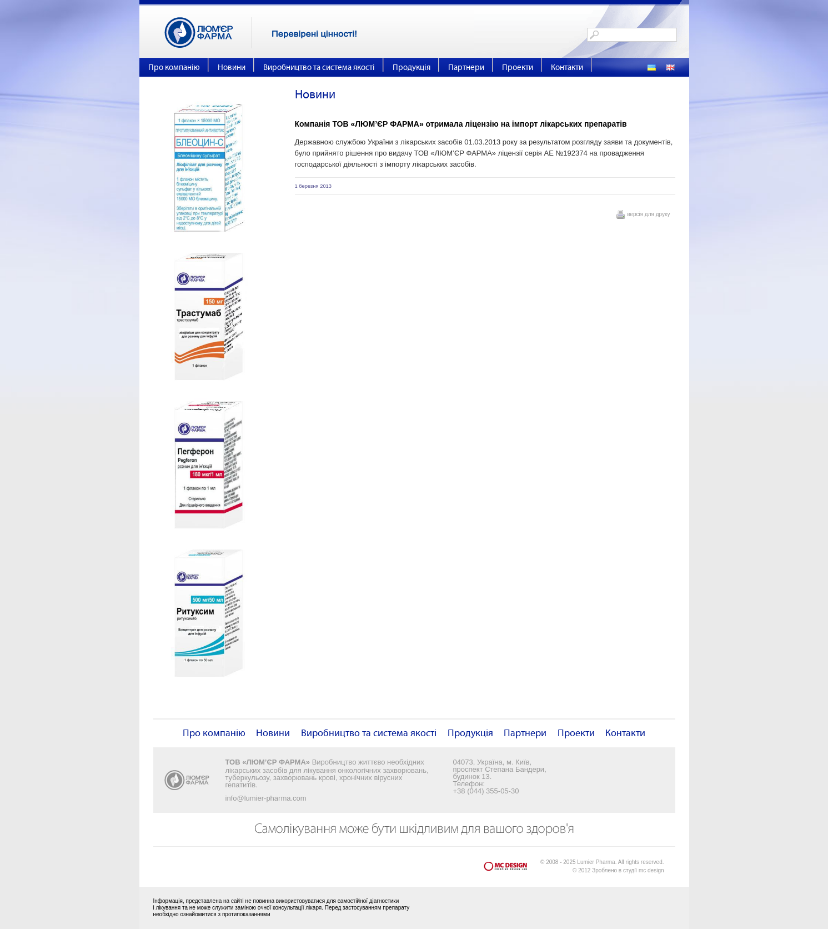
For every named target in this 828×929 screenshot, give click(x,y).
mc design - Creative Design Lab (512, 869)
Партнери (466, 67)
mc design (651, 870)
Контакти (567, 67)
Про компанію (174, 67)
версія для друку (648, 214)
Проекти (517, 67)
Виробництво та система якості (319, 67)
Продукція (411, 67)
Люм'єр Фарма (208, 32)
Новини (231, 67)
